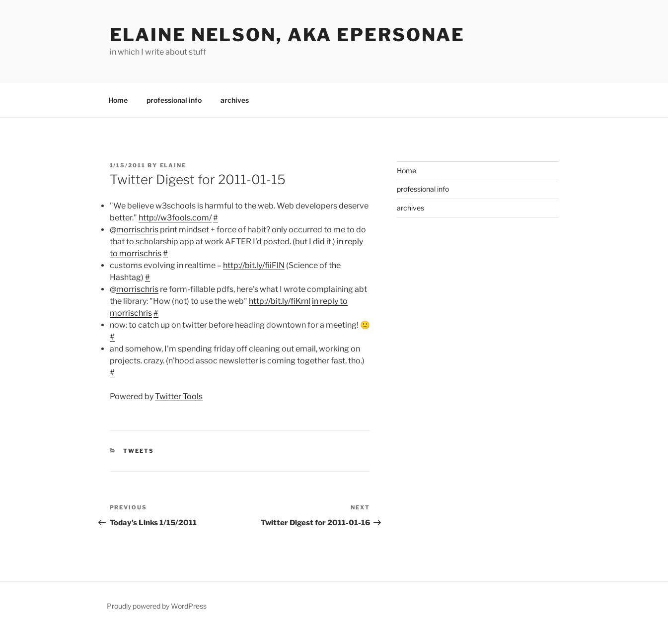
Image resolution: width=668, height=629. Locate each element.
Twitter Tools (179, 396)
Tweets (138, 450)
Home (118, 100)
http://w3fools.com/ (175, 217)
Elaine (173, 165)
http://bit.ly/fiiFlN (254, 265)
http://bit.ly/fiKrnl (279, 301)
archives (235, 100)
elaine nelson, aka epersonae (287, 35)
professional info (174, 100)
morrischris (137, 229)
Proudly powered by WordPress (157, 606)
